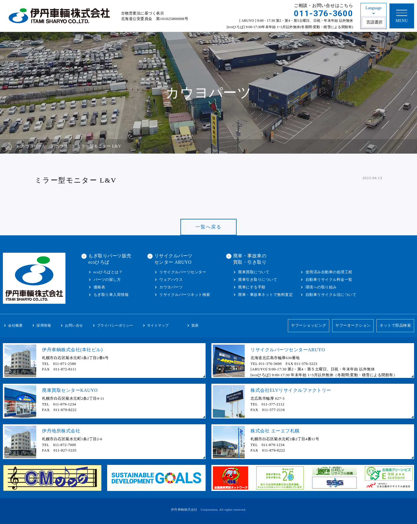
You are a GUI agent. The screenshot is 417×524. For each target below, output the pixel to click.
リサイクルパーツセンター (182, 272)
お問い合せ (74, 325)
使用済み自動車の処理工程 (329, 272)
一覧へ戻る (208, 226)
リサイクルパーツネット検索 (184, 294)
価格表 (99, 287)
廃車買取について (253, 272)
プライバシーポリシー (115, 325)
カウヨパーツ (171, 287)
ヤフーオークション (353, 325)
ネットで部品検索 (395, 325)
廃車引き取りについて (257, 279)
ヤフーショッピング (308, 325)
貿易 (195, 325)
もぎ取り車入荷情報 (111, 294)
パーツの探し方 (107, 279)
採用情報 (43, 325)
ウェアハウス (171, 279)
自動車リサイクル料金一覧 (329, 279)
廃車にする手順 (252, 287)
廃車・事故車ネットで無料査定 (265, 294)
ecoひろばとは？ (108, 272)
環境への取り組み (321, 287)
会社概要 (15, 325)
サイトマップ (158, 325)
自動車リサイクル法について (331, 294)
